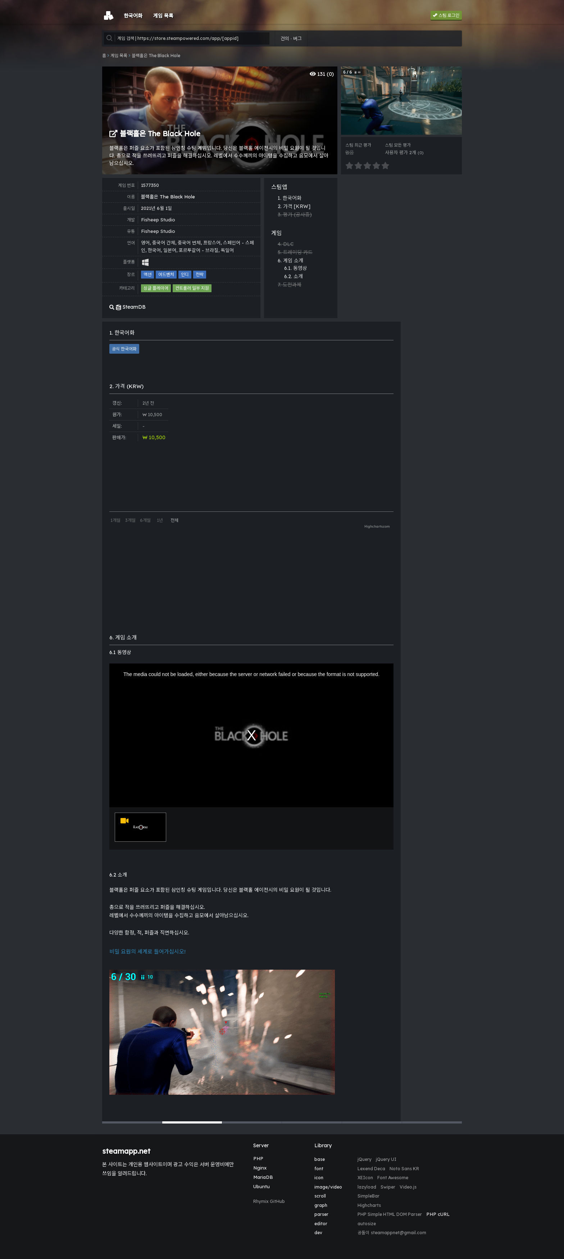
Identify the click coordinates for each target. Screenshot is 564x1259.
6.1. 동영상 (295, 268)
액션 (147, 274)
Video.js (408, 1187)
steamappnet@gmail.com (398, 1232)
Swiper (388, 1187)
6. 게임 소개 (290, 260)
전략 (200, 274)
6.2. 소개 (293, 276)
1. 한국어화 (289, 198)
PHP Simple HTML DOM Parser (390, 1214)
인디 (185, 274)
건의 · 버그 (291, 38)
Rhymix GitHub (269, 1201)
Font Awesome (392, 1177)
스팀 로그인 (446, 15)
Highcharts (369, 1205)
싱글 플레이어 (156, 288)
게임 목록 (118, 55)
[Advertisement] (401, 228)
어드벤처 (166, 274)
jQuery (365, 1159)
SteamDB (127, 307)
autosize (367, 1223)
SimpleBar (368, 1196)
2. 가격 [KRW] (294, 206)
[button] (132, 1122)
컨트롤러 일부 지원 (192, 288)
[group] (401, 100)
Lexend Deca (371, 1168)
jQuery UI (386, 1159)
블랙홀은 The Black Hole (156, 55)
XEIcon (365, 1177)
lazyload (367, 1187)
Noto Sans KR (404, 1168)
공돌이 (363, 1232)
